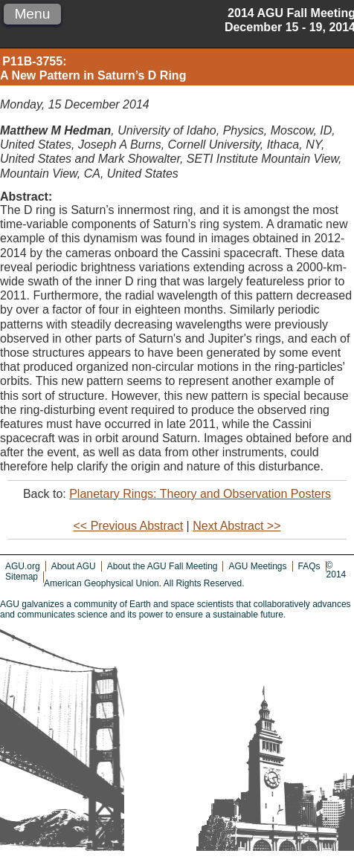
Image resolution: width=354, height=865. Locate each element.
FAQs (309, 566)
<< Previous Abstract (129, 525)
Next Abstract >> (236, 525)
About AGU (73, 566)
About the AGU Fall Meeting (162, 566)
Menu (32, 14)
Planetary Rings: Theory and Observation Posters (200, 493)
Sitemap (21, 576)
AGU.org (22, 566)
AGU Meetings (257, 566)
